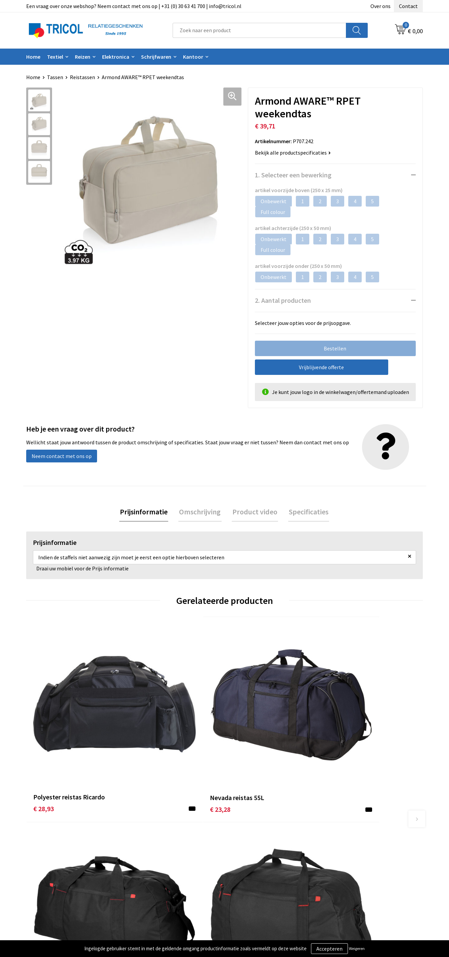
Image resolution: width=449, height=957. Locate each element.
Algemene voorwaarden (358, 843)
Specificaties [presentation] (306, 512)
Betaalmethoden (252, 853)
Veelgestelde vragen (158, 864)
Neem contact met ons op (62, 456)
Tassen (55, 77)
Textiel (55, 56)
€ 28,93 (43, 732)
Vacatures (146, 874)
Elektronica (115, 56)
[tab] (146, 512)
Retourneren (247, 864)
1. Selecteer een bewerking (293, 175)
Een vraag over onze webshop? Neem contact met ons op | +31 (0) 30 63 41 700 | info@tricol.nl (133, 6)
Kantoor (193, 56)
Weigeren (357, 948)
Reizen (82, 56)
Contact (408, 6)
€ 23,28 (142, 732)
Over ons (380, 6)
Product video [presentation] (254, 512)
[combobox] (259, 30)
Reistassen (82, 77)
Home (33, 56)
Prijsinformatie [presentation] (146, 512)
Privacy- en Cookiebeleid (359, 853)
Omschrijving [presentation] (201, 512)
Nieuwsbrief (148, 853)
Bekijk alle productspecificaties (293, 152)
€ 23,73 (242, 742)
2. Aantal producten (283, 300)
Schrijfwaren (156, 56)
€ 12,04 (341, 732)
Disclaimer (343, 864)
